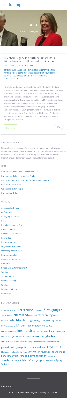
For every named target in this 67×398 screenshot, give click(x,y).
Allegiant (33, 392)
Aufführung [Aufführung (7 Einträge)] (26, 310)
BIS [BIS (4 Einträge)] (60, 310)
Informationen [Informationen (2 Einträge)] (10, 326)
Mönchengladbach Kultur (12, 250)
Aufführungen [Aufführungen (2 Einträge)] (38, 310)
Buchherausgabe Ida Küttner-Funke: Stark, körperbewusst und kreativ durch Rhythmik (30, 59)
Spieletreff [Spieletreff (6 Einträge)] (25, 360)
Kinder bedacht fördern (22, 73)
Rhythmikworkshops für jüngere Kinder (18, 176)
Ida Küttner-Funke (25, 66)
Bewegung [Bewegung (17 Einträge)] (51, 309)
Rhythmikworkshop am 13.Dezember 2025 (19, 171)
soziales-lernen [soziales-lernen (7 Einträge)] (10, 360)
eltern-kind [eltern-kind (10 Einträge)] (21, 315)
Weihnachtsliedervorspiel (12, 188)
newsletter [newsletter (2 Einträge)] (38, 342)
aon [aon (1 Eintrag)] (11, 310)
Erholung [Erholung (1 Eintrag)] (55, 315)
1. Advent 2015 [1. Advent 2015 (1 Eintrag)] (5, 310)
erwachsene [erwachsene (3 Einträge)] (6, 320)
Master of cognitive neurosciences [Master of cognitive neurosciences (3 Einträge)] (16, 336)
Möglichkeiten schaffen (11, 246)
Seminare (43, 76)
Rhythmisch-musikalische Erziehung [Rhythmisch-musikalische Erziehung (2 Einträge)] (14, 352)
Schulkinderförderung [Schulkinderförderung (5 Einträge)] (12, 355)
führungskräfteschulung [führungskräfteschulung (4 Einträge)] (43, 320)
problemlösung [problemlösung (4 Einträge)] (40, 347)
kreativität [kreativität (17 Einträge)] (24, 330)
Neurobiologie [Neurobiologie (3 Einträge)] (27, 341)
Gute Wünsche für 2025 (11, 184)
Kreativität (38, 73)
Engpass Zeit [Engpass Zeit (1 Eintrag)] (32, 315)
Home (22, 31)
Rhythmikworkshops (10, 193)
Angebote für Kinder (10, 208)
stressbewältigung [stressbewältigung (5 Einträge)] (52, 360)
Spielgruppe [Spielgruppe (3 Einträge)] (37, 360)
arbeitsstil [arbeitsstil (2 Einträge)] (15, 310)
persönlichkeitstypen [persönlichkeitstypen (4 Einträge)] (11, 347)
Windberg (5, 285)
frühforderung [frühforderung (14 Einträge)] (22, 320)
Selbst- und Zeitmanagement (14, 267)
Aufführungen (7, 212)
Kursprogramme (8, 242)
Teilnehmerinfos (8, 276)
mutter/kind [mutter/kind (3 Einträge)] (15, 341)
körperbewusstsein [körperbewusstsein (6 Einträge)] (44, 331)
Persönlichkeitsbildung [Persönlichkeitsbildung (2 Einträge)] (50, 342)
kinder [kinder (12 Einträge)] (20, 325)
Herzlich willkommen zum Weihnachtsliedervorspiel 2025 (26, 180)
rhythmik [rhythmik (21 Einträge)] (54, 346)
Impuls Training (8, 229)
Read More (10, 128)
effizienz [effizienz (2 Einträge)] (10, 315)
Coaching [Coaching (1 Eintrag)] (3, 315)
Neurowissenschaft (21, 76)
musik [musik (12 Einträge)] (5, 341)
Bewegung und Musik (38, 31)
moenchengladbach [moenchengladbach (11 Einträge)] (44, 336)
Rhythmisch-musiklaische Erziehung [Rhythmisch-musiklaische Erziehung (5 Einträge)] (46, 351)
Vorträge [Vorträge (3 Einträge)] (5, 364)
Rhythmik (35, 76)
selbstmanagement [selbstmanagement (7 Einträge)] (36, 355)
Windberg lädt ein (9, 289)
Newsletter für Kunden (11, 259)
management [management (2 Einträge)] (60, 331)
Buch (25, 70)
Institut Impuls (13, 4)
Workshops (6, 293)
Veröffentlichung (12, 79)
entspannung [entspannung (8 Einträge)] (44, 315)
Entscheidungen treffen (38, 70)
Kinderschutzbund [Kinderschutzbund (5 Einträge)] (35, 325)
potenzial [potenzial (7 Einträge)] (26, 347)
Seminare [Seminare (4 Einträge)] (52, 355)
